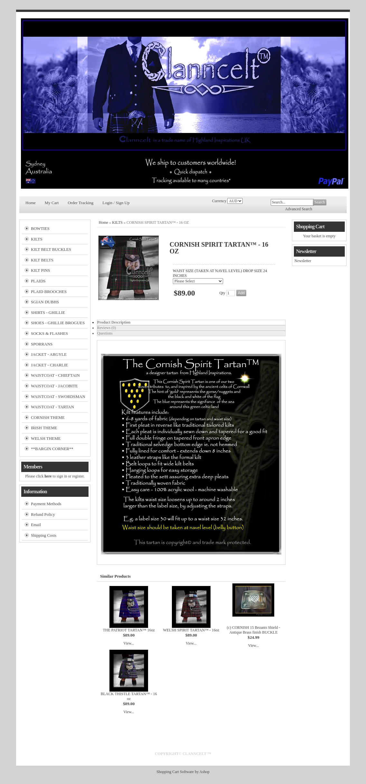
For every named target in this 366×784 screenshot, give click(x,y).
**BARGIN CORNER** (52, 448)
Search (319, 202)
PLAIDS (38, 281)
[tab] (191, 322)
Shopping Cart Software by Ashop (183, 772)
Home (30, 202)
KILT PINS (40, 270)
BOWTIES (40, 228)
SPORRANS (41, 344)
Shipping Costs (43, 535)
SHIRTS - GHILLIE (48, 312)
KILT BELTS (42, 260)
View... (128, 643)
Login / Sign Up (115, 202)
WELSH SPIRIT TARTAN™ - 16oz (191, 630)
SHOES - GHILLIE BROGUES (58, 322)
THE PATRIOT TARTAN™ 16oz (129, 630)
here (48, 476)
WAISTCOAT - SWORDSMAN (58, 396)
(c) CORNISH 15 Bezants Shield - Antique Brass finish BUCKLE (253, 630)
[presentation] (191, 322)
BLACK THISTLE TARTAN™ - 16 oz (129, 696)
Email (36, 524)
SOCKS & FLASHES (49, 333)
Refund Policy (43, 514)
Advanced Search (298, 209)
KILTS (36, 239)
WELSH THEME (46, 438)
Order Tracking (80, 202)
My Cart (52, 202)
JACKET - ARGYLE (49, 354)
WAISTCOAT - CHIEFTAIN (55, 375)
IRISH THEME (44, 427)
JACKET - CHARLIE (49, 365)
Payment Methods (46, 503)
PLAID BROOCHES (49, 291)
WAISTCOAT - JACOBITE (54, 385)
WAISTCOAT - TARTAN (52, 406)
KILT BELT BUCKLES (51, 249)
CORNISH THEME (48, 417)
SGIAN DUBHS (45, 301)
